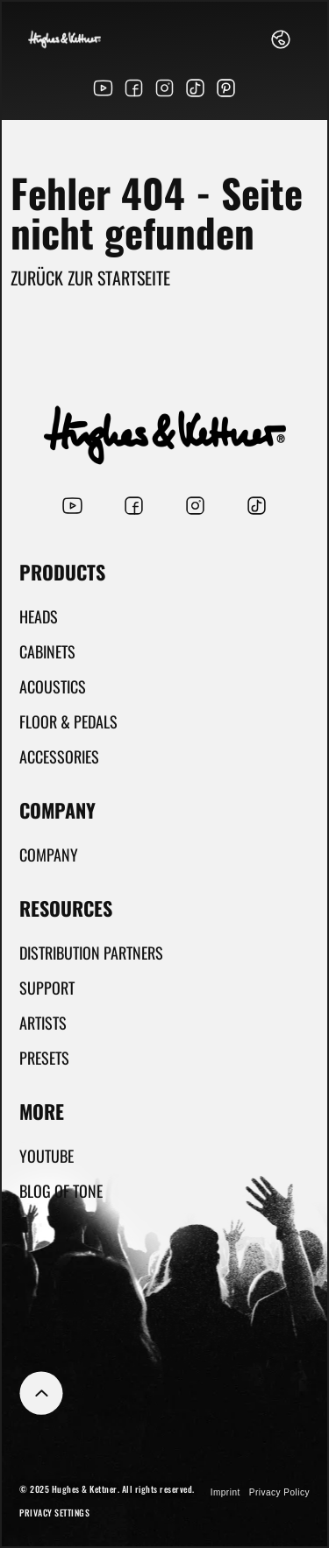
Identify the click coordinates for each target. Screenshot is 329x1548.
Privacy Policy (279, 1492)
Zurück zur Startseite (90, 277)
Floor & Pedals (68, 721)
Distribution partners (91, 952)
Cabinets (47, 651)
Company (48, 854)
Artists (43, 1022)
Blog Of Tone (61, 1190)
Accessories (59, 756)
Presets (44, 1057)
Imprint (225, 1492)
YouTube (46, 1155)
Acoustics (52, 686)
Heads (38, 616)
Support (47, 987)
